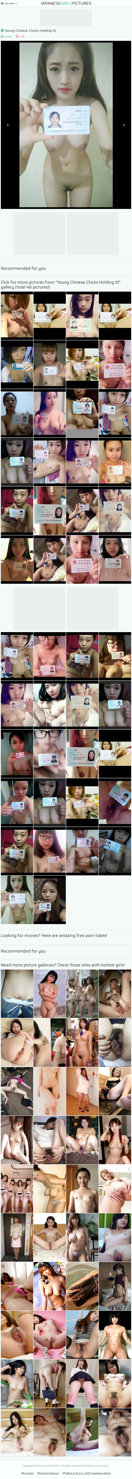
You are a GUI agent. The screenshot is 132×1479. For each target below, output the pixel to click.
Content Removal (48, 1473)
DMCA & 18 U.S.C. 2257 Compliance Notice (87, 1473)
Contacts (27, 1473)
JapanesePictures (66, 3)
